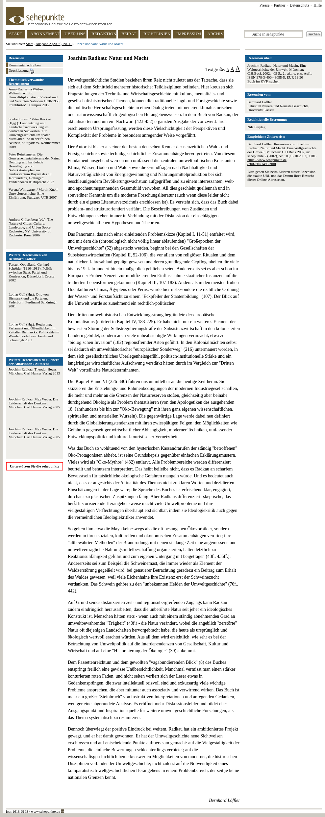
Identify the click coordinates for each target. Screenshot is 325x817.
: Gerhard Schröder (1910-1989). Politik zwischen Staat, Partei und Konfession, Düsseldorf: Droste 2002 (31, 272)
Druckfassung (21, 71)
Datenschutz (299, 5)
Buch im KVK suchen (263, 81)
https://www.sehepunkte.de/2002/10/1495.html (267, 162)
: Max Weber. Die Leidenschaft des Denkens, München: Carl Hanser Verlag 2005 (34, 403)
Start (29, 44)
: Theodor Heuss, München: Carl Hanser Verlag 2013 (34, 371)
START (15, 33)
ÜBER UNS (75, 33)
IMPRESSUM (188, 33)
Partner (280, 5)
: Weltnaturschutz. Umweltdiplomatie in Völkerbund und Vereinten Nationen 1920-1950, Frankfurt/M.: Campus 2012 (34, 97)
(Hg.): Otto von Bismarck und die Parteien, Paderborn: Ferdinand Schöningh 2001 (32, 300)
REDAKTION (103, 33)
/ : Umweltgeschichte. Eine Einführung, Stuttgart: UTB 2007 (34, 193)
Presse (265, 5)
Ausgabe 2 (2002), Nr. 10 (54, 44)
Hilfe (317, 5)
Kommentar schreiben (24, 65)
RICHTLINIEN (156, 33)
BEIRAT (129, 33)
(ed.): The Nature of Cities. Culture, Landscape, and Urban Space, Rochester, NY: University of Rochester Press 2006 (31, 227)
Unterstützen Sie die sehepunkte (35, 466)
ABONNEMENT (45, 33)
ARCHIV (215, 33)
